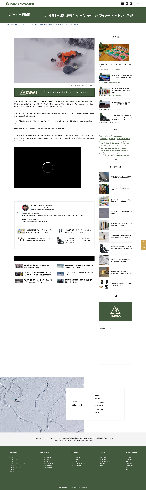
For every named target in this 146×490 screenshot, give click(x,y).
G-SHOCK (107, 158)
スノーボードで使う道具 (114, 69)
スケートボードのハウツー (45, 465)
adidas (111, 141)
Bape (107, 146)
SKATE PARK (129, 459)
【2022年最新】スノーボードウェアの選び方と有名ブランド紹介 (74, 234)
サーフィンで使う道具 (76, 465)
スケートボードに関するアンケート (47, 463)
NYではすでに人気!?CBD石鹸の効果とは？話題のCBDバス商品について (115, 263)
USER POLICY (99, 408)
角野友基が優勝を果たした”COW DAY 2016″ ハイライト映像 (33, 269)
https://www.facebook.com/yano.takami (42, 212)
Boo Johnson (112, 148)
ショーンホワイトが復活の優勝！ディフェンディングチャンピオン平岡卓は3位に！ (33, 276)
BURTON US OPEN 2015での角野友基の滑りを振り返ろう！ (75, 284)
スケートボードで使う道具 (115, 96)
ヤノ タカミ (34, 208)
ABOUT (97, 398)
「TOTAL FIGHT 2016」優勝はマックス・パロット (75, 276)
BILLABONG (103, 148)
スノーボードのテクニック (15, 469)
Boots (121, 148)
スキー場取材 (12, 472)
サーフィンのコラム (75, 457)
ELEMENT (113, 155)
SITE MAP (128, 469)
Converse (123, 153)
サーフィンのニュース (76, 461)
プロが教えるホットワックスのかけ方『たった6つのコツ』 (115, 56)
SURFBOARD (75, 453)
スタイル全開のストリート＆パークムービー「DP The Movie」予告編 (33, 284)
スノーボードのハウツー (15, 465)
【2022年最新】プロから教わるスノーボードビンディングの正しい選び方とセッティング (74, 243)
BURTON (102, 151)
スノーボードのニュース (14, 461)
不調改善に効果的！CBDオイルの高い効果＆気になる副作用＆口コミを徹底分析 (115, 239)
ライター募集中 (100, 405)
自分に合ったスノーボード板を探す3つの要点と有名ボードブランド (115, 78)
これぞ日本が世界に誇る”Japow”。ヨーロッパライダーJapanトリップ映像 (59, 24)
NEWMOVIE (129, 457)
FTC (101, 158)
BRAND (101, 465)
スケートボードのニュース (45, 461)
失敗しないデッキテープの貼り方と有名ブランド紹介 (115, 215)
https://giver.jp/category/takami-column (35, 224)
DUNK (106, 155)
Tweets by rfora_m (105, 329)
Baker (101, 146)
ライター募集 (129, 463)
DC (100, 155)
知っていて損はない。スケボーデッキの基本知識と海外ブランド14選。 (115, 92)
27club (101, 139)
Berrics (125, 146)
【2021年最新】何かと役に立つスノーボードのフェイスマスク (115, 287)
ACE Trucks (103, 141)
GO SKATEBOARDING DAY (120, 158)
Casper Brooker (104, 153)
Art (117, 143)
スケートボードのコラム (45, 457)
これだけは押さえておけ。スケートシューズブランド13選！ (115, 105)
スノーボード (22, 24)
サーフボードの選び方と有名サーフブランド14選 (115, 192)
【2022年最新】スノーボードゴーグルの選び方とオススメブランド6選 (35, 234)
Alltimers (102, 143)
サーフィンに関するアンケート (78, 463)
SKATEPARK (102, 463)
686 (107, 139)
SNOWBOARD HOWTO (106, 461)
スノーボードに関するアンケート (17, 463)
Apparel (110, 143)
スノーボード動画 (32, 24)
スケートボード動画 (44, 459)
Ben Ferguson (116, 146)
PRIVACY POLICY (100, 412)
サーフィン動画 (74, 459)
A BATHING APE (116, 139)
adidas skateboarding (122, 141)
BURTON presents (113, 151)
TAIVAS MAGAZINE (12, 24)
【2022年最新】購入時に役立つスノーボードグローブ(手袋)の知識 (35, 243)
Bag (123, 143)
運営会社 (97, 401)
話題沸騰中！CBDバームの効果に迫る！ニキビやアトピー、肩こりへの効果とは (115, 275)
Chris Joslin (115, 153)
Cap (123, 151)
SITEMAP (98, 415)
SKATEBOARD (44, 453)
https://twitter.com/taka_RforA (40, 210)
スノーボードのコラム (14, 457)
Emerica (122, 155)
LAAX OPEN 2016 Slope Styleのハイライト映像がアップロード (75, 269)
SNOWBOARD (13, 453)
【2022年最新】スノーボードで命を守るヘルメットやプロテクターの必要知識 (115, 180)
